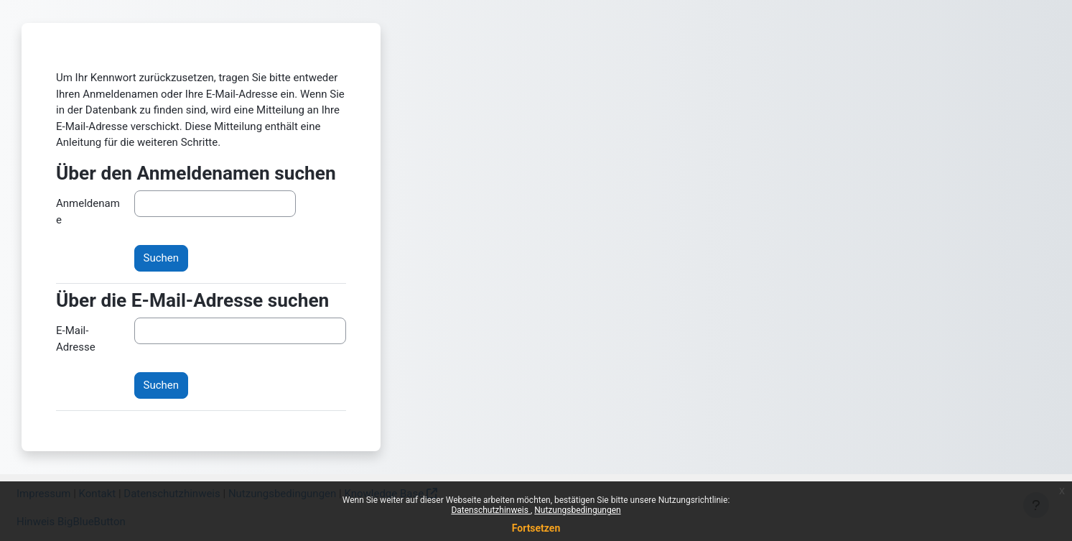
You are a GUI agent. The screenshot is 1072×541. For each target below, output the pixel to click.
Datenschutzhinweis (491, 510)
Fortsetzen (536, 528)
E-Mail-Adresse (75, 338)
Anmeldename (88, 211)
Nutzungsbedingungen (577, 510)
